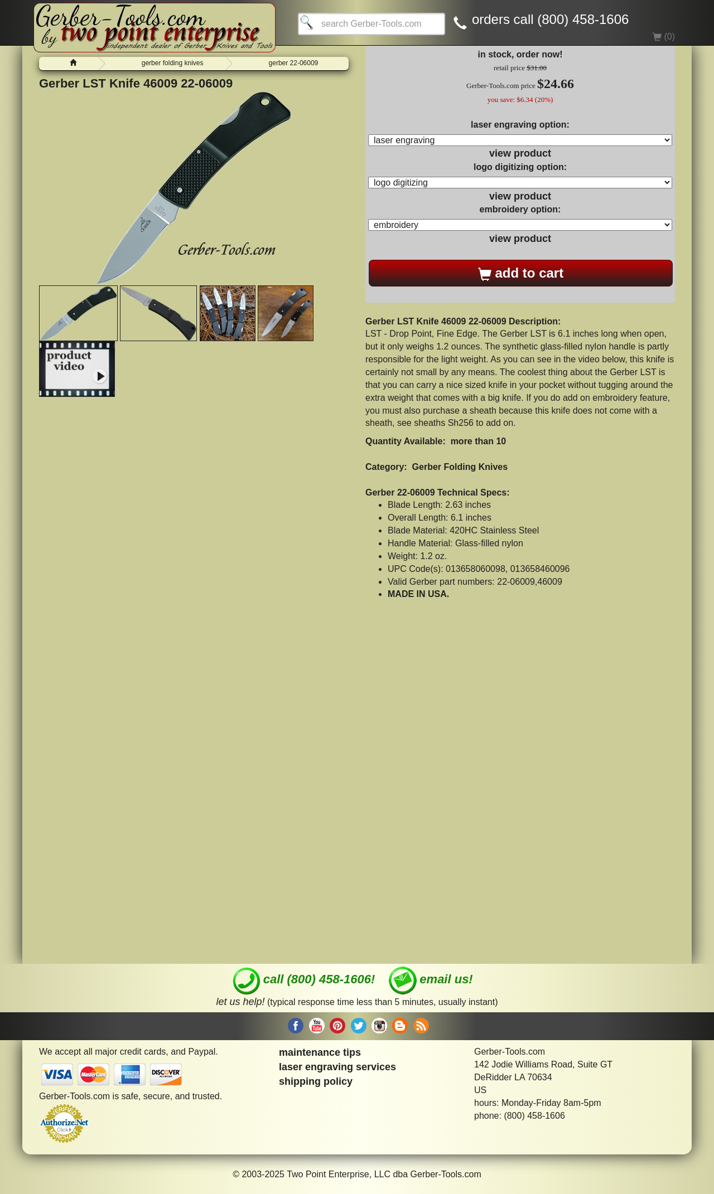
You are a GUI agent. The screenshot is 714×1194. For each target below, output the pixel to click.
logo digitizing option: (520, 167)
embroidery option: (520, 209)
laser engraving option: (520, 124)
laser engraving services (337, 1066)
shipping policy (316, 1081)
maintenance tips (320, 1052)
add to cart (520, 273)
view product (520, 153)
